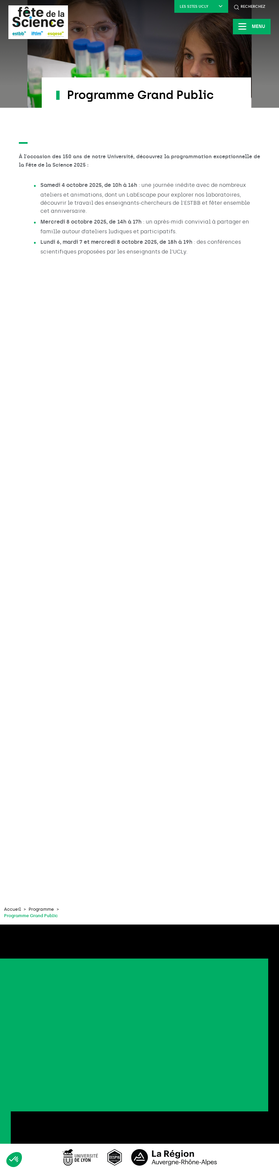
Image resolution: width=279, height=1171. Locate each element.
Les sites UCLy (201, 6)
